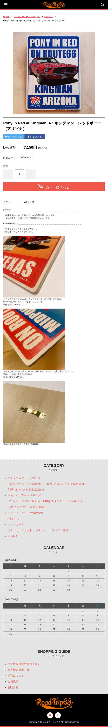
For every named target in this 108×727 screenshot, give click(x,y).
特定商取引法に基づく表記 (24, 664)
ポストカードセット (20, 530)
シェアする (35, 136)
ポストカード (16, 524)
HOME (6, 16)
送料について (16, 675)
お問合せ (13, 687)
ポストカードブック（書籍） (53, 530)
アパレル (13, 536)
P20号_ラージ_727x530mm (24, 483)
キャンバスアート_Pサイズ (24, 478)
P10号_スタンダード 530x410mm (65, 483)
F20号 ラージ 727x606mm (24, 501)
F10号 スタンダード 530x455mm (63, 501)
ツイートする (13, 136)
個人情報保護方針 (18, 669)
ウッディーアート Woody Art (27, 16)
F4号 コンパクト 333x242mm (26, 507)
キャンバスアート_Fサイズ (24, 495)
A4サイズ (48, 16)
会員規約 (13, 681)
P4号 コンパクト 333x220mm (26, 489)
